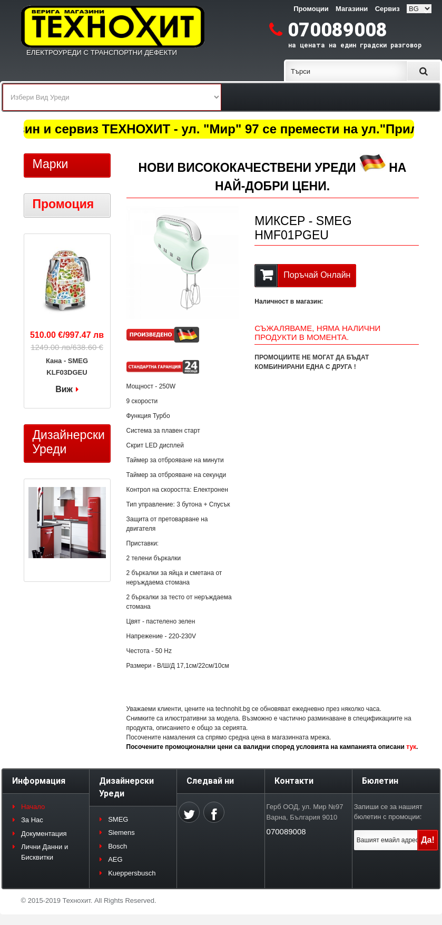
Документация (44, 834)
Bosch (117, 846)
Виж (64, 389)
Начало (33, 807)
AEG (115, 859)
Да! (428, 839)
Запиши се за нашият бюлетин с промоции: (388, 812)
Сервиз (387, 9)
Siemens (121, 832)
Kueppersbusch (131, 873)
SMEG (118, 819)
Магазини (352, 9)
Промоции (310, 9)
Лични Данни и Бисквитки (44, 852)
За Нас (32, 820)
